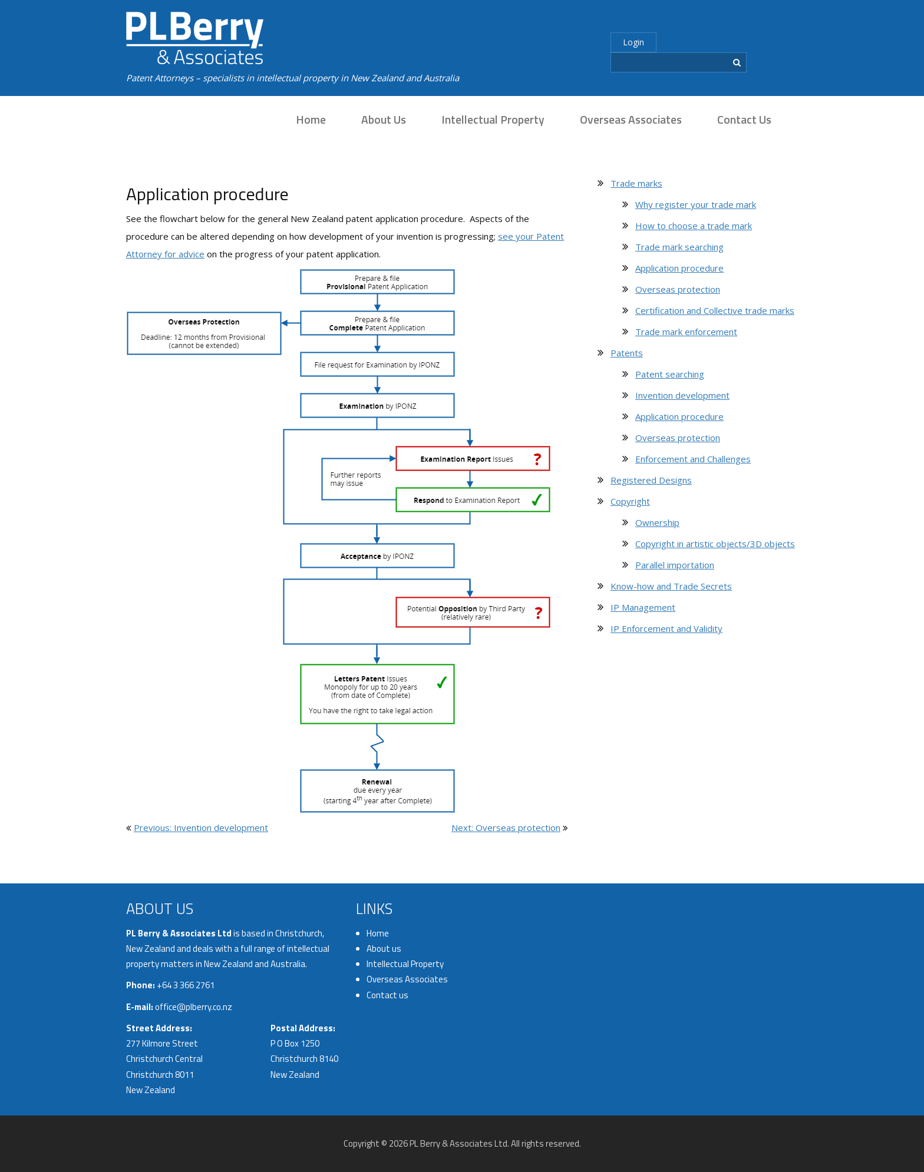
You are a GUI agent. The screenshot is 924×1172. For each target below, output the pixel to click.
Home (311, 119)
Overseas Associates (631, 119)
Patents (626, 353)
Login (633, 42)
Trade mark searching (679, 247)
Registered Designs (651, 480)
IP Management (642, 607)
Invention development (682, 395)
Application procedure (679, 268)
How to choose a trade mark (693, 225)
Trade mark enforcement (686, 331)
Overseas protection (677, 289)
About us (383, 119)
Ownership (657, 522)
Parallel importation (674, 565)
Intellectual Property (492, 119)
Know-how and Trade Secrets (671, 586)
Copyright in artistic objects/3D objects (715, 543)
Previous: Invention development (201, 827)
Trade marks (636, 183)
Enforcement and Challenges (693, 459)
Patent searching (669, 374)
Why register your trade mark (695, 204)
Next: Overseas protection (505, 827)
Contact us (744, 119)
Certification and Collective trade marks (714, 310)
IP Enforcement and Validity (666, 628)
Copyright (630, 501)
